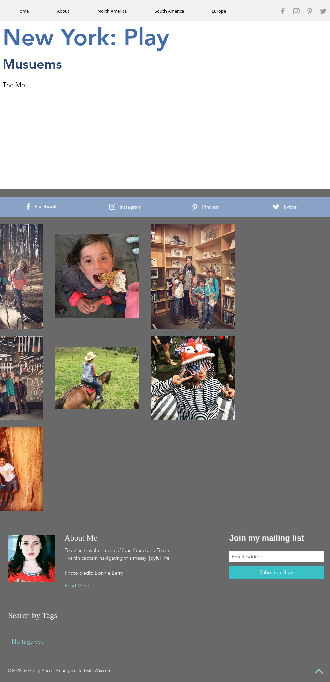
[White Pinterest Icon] (195, 207)
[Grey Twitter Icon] (323, 11)
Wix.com (103, 670)
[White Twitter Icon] (276, 207)
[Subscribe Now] (276, 572)
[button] (112, 11)
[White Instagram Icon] (112, 207)
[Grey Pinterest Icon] (310, 11)
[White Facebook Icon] (28, 206)
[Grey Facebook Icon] (283, 11)
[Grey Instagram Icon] (296, 11)
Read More (77, 585)
